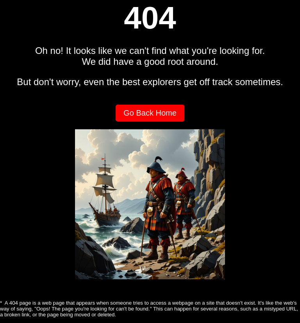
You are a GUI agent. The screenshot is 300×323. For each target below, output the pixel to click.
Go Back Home (150, 113)
